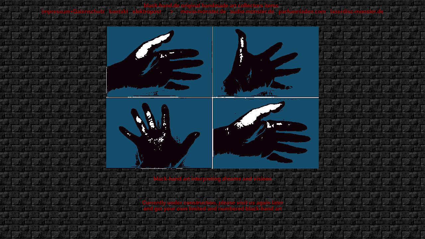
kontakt (118, 11)
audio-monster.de (252, 11)
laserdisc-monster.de (356, 11)
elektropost (146, 11)
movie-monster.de (203, 11)
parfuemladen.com (302, 11)
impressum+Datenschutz (73, 11)
